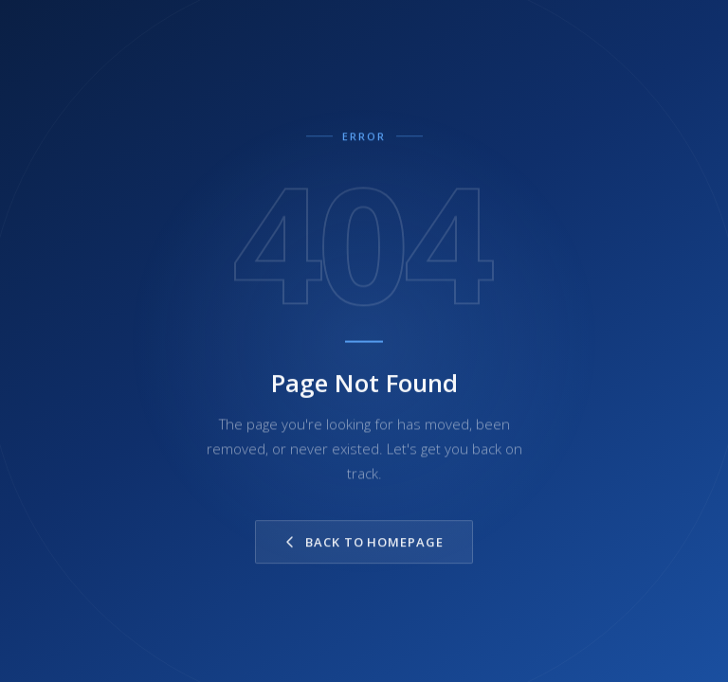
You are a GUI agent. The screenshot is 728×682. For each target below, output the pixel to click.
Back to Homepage (364, 545)
